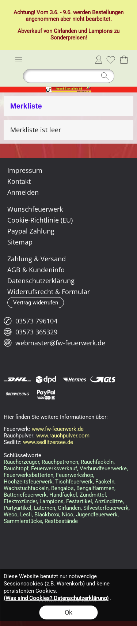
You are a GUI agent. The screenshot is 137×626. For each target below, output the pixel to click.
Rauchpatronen (60, 462)
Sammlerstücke (23, 521)
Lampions (100, 31)
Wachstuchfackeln (26, 488)
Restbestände (61, 521)
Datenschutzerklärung (41, 280)
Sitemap (20, 242)
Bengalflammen (95, 488)
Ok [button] (68, 612)
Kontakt (19, 181)
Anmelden (98, 59)
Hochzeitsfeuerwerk (28, 481)
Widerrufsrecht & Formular (48, 291)
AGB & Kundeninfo (36, 269)
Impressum (24, 170)
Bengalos (62, 488)
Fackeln (104, 481)
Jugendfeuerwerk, (97, 514)
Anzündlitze (109, 501)
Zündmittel (93, 495)
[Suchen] (68, 76)
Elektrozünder (20, 501)
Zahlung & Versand (36, 258)
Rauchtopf (16, 468)
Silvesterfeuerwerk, (106, 508)
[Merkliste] (110, 59)
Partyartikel (17, 508)
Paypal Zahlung (30, 231)
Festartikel (79, 501)
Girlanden (65, 31)
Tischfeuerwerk (74, 481)
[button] (18, 59)
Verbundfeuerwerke (103, 468)
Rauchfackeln (97, 462)
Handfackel (63, 495)
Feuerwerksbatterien (28, 475)
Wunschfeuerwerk (35, 209)
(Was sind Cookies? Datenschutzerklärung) (56, 598)
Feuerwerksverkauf (54, 468)
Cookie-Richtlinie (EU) (40, 220)
